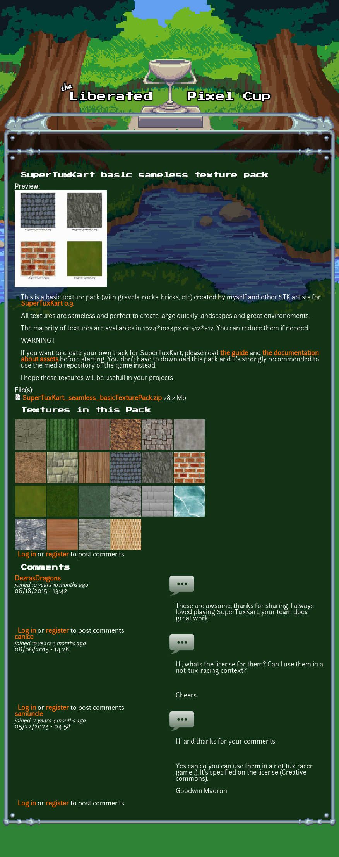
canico (24, 637)
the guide (234, 353)
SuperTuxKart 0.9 (47, 304)
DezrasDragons (38, 579)
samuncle (29, 714)
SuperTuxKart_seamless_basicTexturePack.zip (92, 398)
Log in (27, 555)
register (57, 555)
